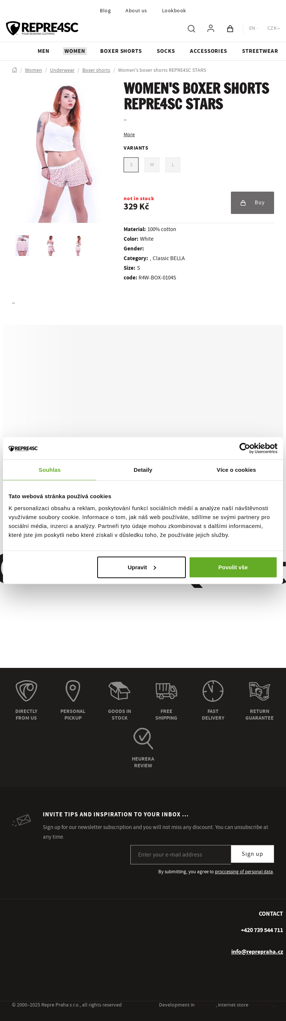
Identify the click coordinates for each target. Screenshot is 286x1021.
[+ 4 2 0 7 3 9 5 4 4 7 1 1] (262, 930)
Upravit (142, 567)
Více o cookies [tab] (236, 470)
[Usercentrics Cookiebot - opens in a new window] (244, 448)
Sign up (252, 854)
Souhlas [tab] (50, 470)
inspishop (261, 1005)
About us (136, 10)
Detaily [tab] (143, 470)
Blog (105, 10)
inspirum (206, 1005)
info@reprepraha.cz (257, 952)
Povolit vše (233, 567)
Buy (252, 202)
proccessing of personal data (244, 872)
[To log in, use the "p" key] (210, 28)
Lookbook (174, 10)
